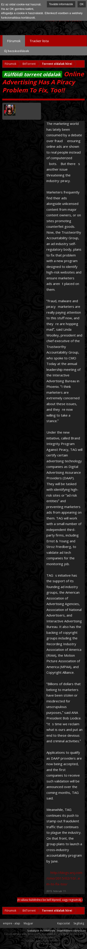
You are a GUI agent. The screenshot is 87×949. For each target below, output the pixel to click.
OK (82, 4)
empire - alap (11, 923)
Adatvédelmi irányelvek (71, 930)
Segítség (78, 923)
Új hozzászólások (16, 51)
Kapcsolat (63, 923)
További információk (61, 4)
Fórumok (14, 41)
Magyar (28, 923)
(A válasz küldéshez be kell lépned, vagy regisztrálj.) (49, 900)
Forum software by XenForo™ (22, 934)
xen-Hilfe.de (65, 934)
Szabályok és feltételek (41, 930)
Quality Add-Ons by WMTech (43, 940)
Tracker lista (39, 41)
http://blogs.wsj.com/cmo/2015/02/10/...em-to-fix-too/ (64, 878)
